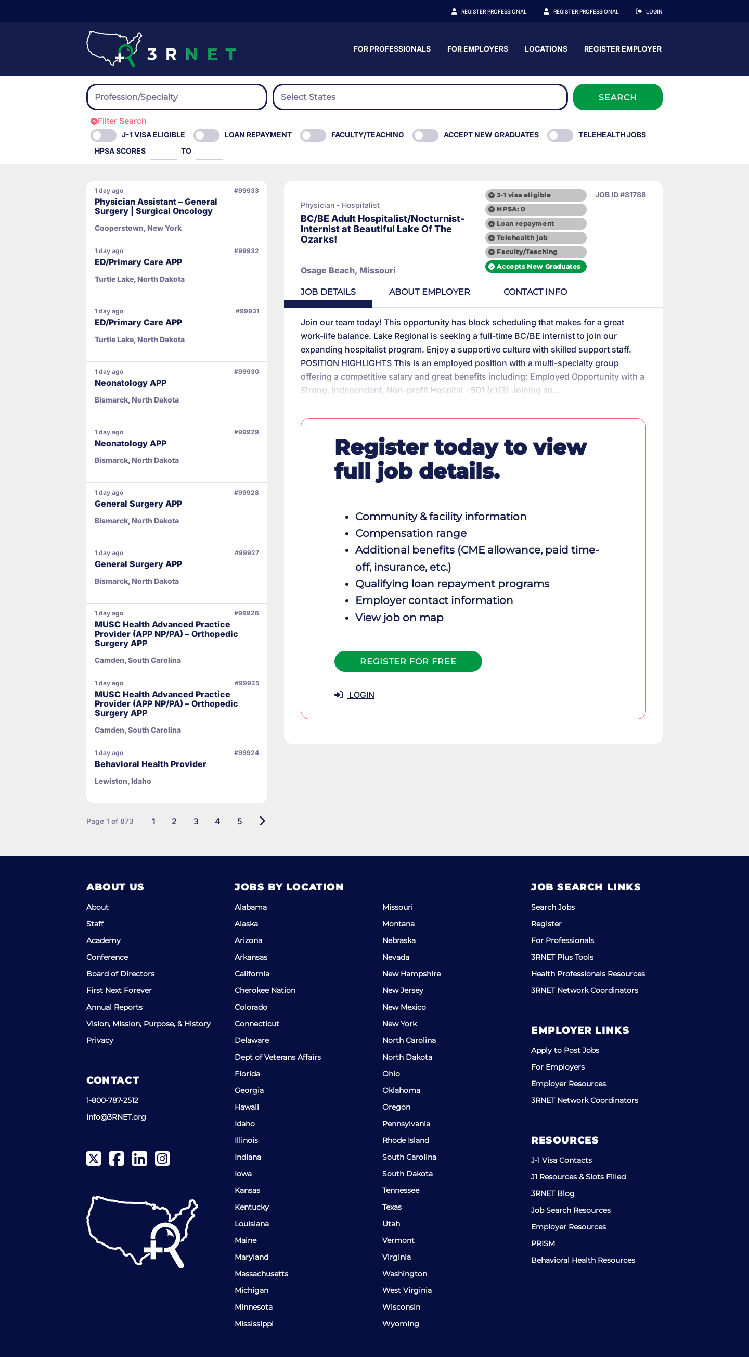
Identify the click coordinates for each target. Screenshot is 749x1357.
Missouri (397, 907)
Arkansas (251, 957)
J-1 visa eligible (524, 195)
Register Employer (592, 11)
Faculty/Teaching (367, 134)
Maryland (251, 1257)
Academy (103, 940)
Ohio (391, 1073)
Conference (107, 957)
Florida (247, 1073)
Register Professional (505, 11)
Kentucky (252, 1207)
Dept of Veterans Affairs (278, 1057)
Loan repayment (525, 224)
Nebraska (399, 940)
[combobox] (176, 97)
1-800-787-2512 (112, 1100)
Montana (398, 923)
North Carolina (409, 1040)
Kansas (247, 1190)
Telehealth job (522, 238)
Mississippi (254, 1323)
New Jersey (402, 990)
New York (399, 1023)
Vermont (398, 1240)
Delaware (252, 1040)
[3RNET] (161, 49)
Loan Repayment (258, 134)
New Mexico (404, 1007)
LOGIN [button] (354, 694)
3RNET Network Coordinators (584, 990)
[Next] (262, 821)
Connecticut (257, 1023)
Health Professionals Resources (588, 973)
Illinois (246, 1140)
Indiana (248, 1157)
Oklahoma (401, 1090)
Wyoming (400, 1323)
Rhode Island (405, 1140)
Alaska (246, 923)
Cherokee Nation (265, 990)
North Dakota (407, 1057)
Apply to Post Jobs (565, 1050)
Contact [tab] (535, 292)
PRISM (543, 1243)
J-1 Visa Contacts (561, 1160)
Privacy (99, 1040)
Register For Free (408, 662)
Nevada (395, 957)
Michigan (251, 1290)
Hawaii (247, 1107)
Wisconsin (401, 1307)
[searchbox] (152, 97)
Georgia (249, 1090)
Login (654, 11)
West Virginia (407, 1290)
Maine (245, 1240)
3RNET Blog (553, 1193)
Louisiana (252, 1223)
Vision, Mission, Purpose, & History (148, 1023)
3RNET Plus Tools (562, 957)
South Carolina (409, 1157)
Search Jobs (553, 907)
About (97, 907)
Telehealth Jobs (612, 134)
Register (546, 923)
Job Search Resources (571, 1210)
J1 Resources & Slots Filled (578, 1177)
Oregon (396, 1107)
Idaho (245, 1123)
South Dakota (407, 1173)
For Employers (573, 48)
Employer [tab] (429, 292)
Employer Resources (568, 1083)
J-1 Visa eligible (153, 134)
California (252, 973)
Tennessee (400, 1190)
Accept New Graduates (491, 134)
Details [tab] (328, 292)
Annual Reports (114, 1007)
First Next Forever (119, 990)
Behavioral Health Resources (583, 1260)
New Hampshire (411, 973)
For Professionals (487, 48)
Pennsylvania (406, 1123)
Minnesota (254, 1307)
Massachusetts (261, 1273)
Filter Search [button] (119, 121)
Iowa (243, 1173)
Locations (641, 48)
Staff (95, 923)
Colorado (251, 1007)
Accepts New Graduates (538, 266)
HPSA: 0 (511, 209)
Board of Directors (120, 973)
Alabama (251, 907)
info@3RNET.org (116, 1117)
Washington (404, 1273)
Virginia (396, 1257)
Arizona (248, 940)
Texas (392, 1207)
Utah (391, 1223)
